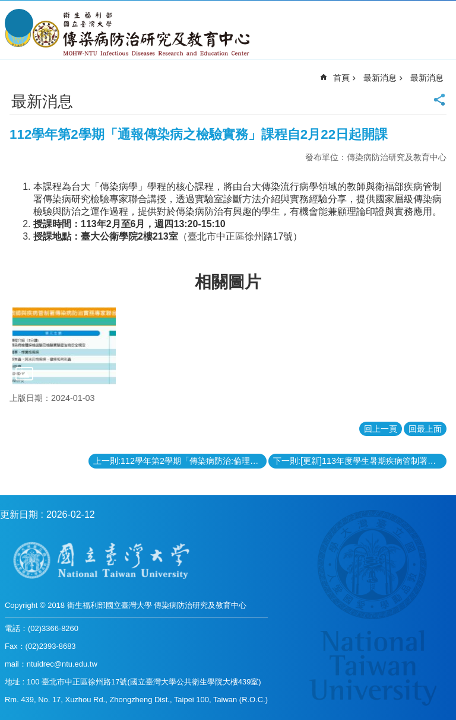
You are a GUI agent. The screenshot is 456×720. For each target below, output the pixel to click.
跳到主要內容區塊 (6, 6)
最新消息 (380, 77)
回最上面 (425, 429)
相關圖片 (228, 282)
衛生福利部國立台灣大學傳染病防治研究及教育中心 (129, 34)
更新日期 (19, 514)
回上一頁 (380, 429)
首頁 (341, 77)
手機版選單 (19, 23)
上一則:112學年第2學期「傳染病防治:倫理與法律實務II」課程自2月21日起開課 (180, 461)
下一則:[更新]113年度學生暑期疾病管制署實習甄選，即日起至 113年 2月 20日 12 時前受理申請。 (359, 461)
